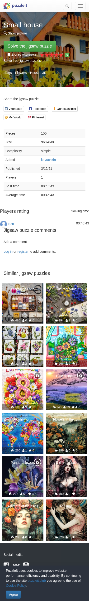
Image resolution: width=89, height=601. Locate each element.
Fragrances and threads (22, 291)
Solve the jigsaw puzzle (30, 46)
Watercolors (23, 332)
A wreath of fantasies (22, 506)
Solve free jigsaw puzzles (22, 61)
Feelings (66, 506)
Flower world (23, 419)
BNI (11, 224)
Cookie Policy (16, 585)
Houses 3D (38, 73)
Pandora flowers (23, 463)
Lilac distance (66, 376)
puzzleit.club (37, 580)
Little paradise (66, 332)
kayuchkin (48, 160)
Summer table (66, 289)
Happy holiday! (23, 376)
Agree (13, 594)
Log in (8, 251)
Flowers (21, 73)
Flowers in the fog (66, 419)
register (22, 251)
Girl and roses (66, 463)
